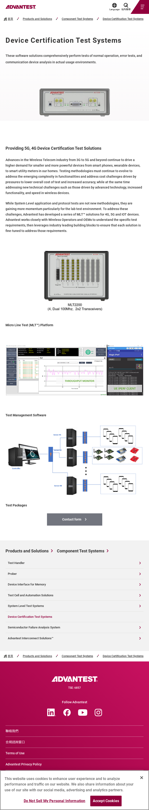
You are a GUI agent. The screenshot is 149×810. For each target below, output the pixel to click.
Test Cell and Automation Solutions (30, 595)
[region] (74, 790)
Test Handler (16, 563)
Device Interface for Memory (27, 584)
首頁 (10, 19)
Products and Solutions (37, 19)
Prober (12, 574)
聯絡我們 (12, 731)
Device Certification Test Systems (123, 19)
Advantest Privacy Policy (24, 764)
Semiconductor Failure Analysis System (34, 627)
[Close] (142, 778)
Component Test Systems (77, 19)
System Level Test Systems (26, 606)
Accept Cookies (106, 801)
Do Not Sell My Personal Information (54, 801)
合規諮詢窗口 (15, 742)
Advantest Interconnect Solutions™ (30, 638)
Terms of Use (15, 753)
